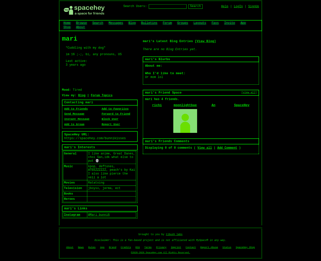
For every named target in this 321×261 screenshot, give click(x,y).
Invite (229, 23)
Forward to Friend (116, 113)
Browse (81, 23)
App (243, 23)
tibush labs (174, 234)
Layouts (200, 23)
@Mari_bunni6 (99, 215)
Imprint (176, 247)
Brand (112, 247)
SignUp (253, 6)
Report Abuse (209, 247)
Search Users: (135, 6)
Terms (147, 247)
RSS (137, 247)
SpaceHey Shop (245, 247)
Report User (111, 124)
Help (224, 6)
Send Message (74, 113)
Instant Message (77, 119)
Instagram (72, 215)
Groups (182, 23)
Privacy (161, 247)
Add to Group (74, 124)
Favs (215, 23)
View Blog (205, 41)
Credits (126, 247)
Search (195, 6)
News (81, 247)
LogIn (238, 6)
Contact (191, 247)
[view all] (249, 92)
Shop (67, 27)
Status (226, 247)
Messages (116, 23)
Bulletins (149, 23)
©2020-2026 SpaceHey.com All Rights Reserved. (160, 252)
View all (204, 148)
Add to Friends (76, 108)
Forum (167, 23)
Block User (110, 119)
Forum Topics (101, 95)
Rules (92, 247)
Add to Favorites (115, 108)
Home (67, 23)
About (80, 27)
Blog (132, 23)
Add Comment (227, 148)
